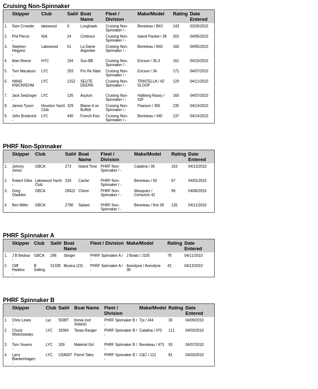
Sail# (72, 13)
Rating (180, 13)
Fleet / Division (115, 16)
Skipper (21, 13)
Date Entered (198, 16)
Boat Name (86, 16)
